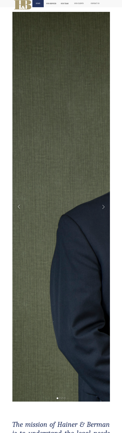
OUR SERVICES (51, 4)
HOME (38, 3)
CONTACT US (95, 3)
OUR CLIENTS (78, 3)
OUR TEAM (65, 4)
